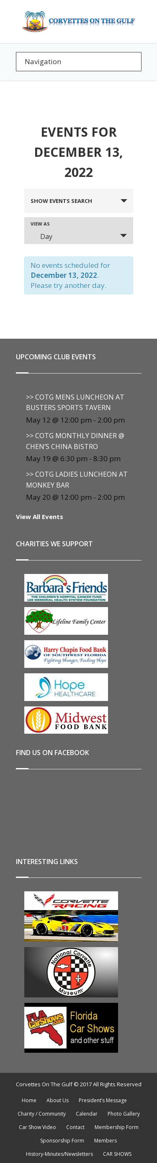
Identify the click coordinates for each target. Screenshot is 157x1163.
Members (105, 1140)
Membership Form (117, 1127)
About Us (57, 1100)
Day (41, 236)
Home (29, 1100)
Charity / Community (42, 1113)
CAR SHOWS (117, 1154)
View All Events (39, 516)
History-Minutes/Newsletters (59, 1154)
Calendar (87, 1113)
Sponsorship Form (62, 1140)
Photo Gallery (124, 1113)
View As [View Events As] (40, 223)
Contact (75, 1127)
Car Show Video (37, 1127)
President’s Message (103, 1100)
